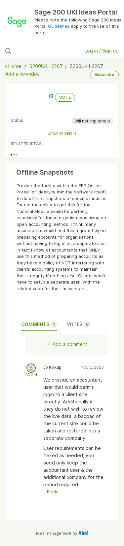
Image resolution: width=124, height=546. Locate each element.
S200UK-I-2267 (46, 66)
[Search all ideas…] (39, 51)
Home (13, 66)
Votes (79, 324)
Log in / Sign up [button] (102, 50)
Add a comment (66, 344)
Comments (39, 324)
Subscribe (104, 74)
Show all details (62, 133)
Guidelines (58, 26)
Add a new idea (22, 74)
